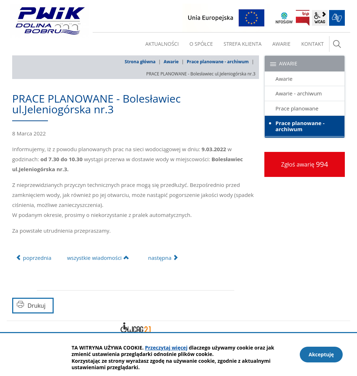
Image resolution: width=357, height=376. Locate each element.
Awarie (170, 62)
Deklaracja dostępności (135, 329)
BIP (302, 18)
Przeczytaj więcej (166, 347)
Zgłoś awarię (304, 164)
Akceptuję (321, 354)
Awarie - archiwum (298, 93)
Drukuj (36, 306)
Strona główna (140, 62)
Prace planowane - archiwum (218, 62)
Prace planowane (296, 108)
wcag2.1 (320, 18)
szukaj (337, 44)
